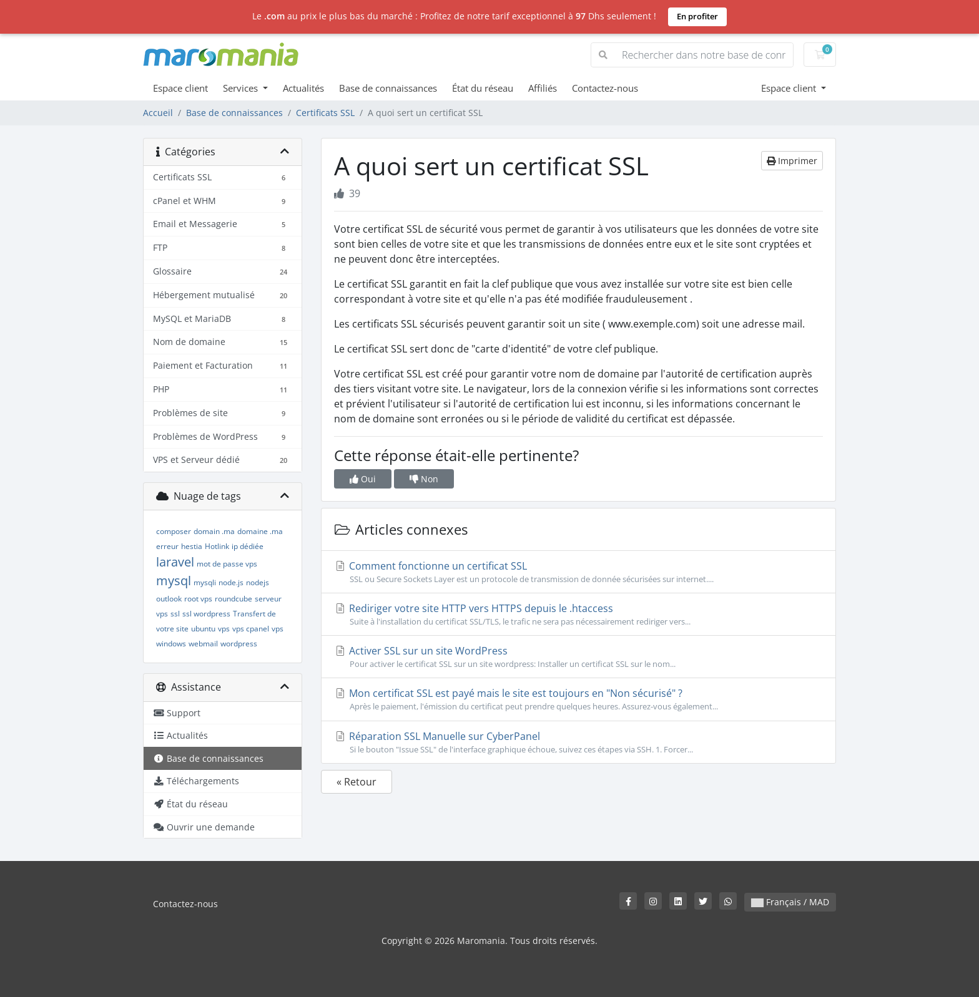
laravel (175, 561)
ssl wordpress (206, 613)
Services (241, 88)
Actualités (303, 88)
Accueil (158, 113)
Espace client (180, 88)
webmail (203, 643)
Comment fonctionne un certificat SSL (578, 572)
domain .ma (214, 531)
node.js (231, 582)
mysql (173, 580)
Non (424, 479)
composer (173, 531)
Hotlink (217, 546)
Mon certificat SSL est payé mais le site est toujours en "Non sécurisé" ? (578, 699)
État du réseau (482, 88)
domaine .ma (260, 531)
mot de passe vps (227, 563)
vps (224, 628)
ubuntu (203, 628)
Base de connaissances (388, 88)
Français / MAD (790, 902)
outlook (169, 598)
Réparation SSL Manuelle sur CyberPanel (578, 742)
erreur (167, 546)
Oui (363, 479)
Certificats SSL (325, 113)
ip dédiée (247, 546)
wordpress (238, 643)
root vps (198, 598)
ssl (175, 613)
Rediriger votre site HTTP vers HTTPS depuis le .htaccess (578, 614)
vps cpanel (250, 628)
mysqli (205, 582)
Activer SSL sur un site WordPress (578, 657)
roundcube (233, 598)
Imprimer (792, 161)
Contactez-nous (605, 88)
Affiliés (542, 88)
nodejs (257, 582)
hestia (191, 546)
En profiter (697, 16)
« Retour (356, 782)
